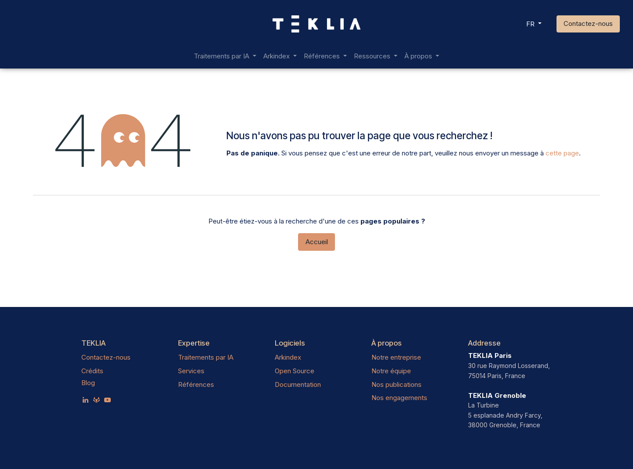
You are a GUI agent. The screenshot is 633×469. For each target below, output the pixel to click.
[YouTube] (107, 400)
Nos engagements (399, 397)
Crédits (92, 371)
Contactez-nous (588, 23)
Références (196, 384)
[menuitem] (225, 56)
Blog (88, 383)
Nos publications (396, 384)
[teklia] (96, 400)
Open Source (294, 371)
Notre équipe (391, 371)
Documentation (298, 384)
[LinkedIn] (85, 400)
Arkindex (288, 357)
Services (191, 371)
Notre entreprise (396, 357)
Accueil (317, 242)
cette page (562, 153)
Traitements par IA (205, 357)
